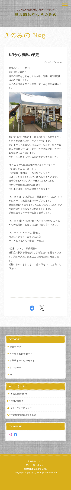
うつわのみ (15, 367)
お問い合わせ (17, 401)
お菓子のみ (15, 346)
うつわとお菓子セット (21, 353)
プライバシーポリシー (21, 408)
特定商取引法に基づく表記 (23, 415)
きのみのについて (19, 394)
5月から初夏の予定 (24, 55)
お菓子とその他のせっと (22, 360)
